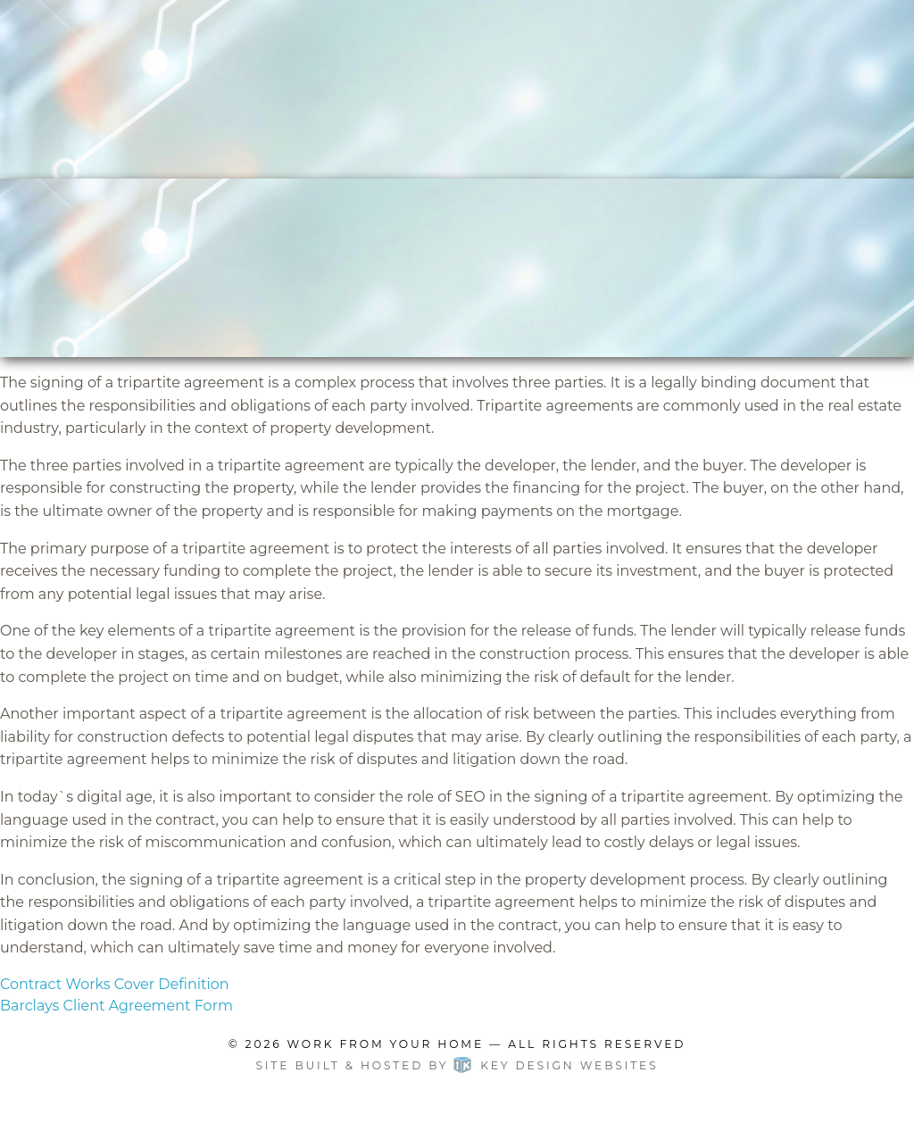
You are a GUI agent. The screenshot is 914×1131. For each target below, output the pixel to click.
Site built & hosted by (456, 1065)
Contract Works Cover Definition (114, 984)
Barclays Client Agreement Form (116, 1005)
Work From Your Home (385, 1044)
